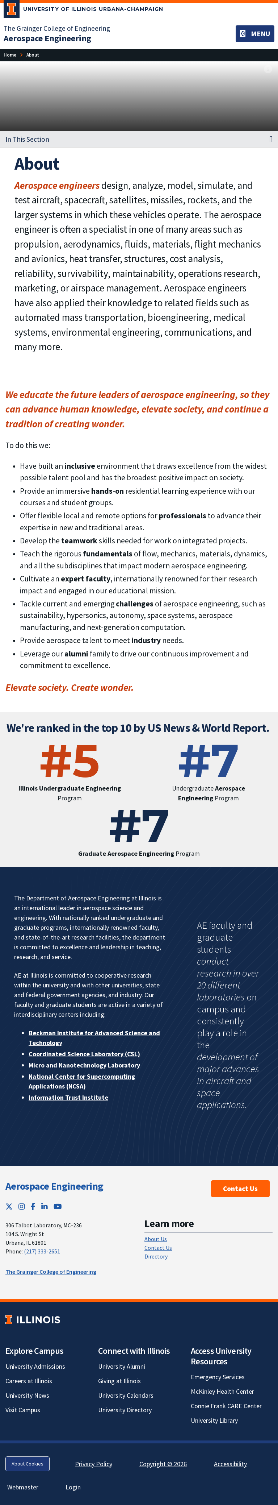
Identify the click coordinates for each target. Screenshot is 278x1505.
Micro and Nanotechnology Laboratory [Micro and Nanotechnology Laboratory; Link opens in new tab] (84, 1065)
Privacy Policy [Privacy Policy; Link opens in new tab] (93, 1464)
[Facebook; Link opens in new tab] (33, 1206)
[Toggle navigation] (255, 33)
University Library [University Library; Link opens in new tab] (214, 1420)
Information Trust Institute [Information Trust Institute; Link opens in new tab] (68, 1097)
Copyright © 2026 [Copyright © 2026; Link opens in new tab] (163, 1464)
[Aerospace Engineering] (47, 38)
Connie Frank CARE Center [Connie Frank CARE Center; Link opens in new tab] (226, 1406)
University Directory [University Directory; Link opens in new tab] (125, 1410)
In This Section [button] (27, 139)
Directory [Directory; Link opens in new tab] (156, 1256)
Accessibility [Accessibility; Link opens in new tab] (230, 1464)
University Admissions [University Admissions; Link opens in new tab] (35, 1366)
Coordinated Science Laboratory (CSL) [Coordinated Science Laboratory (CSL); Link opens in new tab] (84, 1054)
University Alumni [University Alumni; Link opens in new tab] (121, 1366)
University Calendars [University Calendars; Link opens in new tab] (125, 1395)
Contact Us (240, 1188)
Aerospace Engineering (54, 1186)
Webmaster (22, 1487)
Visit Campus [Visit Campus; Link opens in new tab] (22, 1410)
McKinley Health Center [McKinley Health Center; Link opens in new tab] (222, 1391)
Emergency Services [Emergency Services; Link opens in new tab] (218, 1377)
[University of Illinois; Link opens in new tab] (32, 1319)
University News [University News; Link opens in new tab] (27, 1395)
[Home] (10, 55)
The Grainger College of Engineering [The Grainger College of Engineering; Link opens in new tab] (57, 28)
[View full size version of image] (268, 69)
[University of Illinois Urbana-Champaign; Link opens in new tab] (83, 10)
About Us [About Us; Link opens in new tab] (155, 1239)
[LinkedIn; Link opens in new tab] (44, 1206)
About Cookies (27, 1463)
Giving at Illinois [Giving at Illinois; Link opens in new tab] (119, 1381)
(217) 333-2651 (42, 1251)
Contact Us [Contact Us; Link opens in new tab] (158, 1247)
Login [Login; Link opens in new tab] (73, 1487)
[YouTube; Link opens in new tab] (58, 1206)
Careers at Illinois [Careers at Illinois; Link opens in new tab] (28, 1381)
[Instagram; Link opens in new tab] (21, 1206)
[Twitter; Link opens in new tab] (9, 1206)
